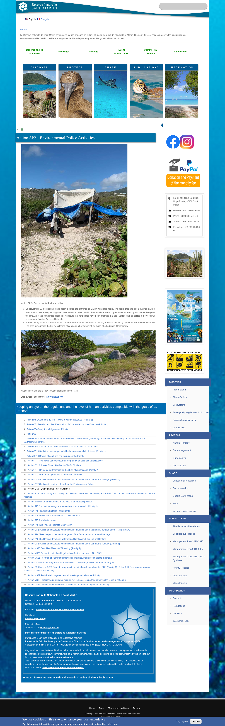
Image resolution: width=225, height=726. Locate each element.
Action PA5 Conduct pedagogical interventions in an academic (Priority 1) (63, 506)
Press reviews (180, 575)
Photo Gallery (180, 397)
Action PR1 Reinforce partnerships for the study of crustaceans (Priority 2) (63, 470)
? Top (218, 689)
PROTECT (75, 67)
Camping (93, 51)
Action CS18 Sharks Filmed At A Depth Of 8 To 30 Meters (55, 465)
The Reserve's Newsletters (186, 526)
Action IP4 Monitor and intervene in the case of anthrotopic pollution (60, 501)
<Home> (24, 29)
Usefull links (179, 427)
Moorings (63, 51)
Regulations (179, 606)
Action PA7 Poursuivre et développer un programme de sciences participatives (65, 460)
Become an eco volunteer (34, 51)
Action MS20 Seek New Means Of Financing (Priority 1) (54, 548)
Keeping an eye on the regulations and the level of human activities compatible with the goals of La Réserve (86, 409)
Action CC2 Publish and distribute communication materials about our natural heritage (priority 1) (74, 543)
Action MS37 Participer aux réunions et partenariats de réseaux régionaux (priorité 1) (68, 584)
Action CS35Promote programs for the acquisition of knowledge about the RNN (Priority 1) (71, 562)
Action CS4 (32, 434)
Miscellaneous (180, 583)
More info (113, 724)
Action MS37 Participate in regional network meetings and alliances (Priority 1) (65, 575)
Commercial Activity (150, 51)
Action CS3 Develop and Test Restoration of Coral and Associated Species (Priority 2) (67, 424)
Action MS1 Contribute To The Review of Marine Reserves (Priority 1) (60, 420)
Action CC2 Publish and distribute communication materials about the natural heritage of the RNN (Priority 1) (79, 530)
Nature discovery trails (184, 420)
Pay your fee (180, 51)
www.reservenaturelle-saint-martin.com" (63, 667)
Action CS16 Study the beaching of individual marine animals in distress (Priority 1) (66, 451)
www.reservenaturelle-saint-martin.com (53, 657)
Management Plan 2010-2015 (188, 541)
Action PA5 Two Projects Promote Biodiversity (50, 525)
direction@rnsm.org (35, 618)
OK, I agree (182, 721)
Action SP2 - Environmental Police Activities (49, 489)
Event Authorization (121, 51)
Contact (177, 598)
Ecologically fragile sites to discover (191, 412)
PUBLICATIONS (146, 67)
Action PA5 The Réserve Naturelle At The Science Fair (54, 515)
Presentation (179, 389)
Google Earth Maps (183, 496)
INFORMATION (182, 67)
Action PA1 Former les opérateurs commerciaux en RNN (55, 474)
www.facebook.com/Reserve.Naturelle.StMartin (60, 609)
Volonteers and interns (184, 511)
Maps (175, 503)
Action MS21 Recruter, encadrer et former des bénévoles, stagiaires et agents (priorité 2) (70, 558)
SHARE (111, 67)
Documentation (180, 488)
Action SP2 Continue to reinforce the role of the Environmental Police (61, 484)
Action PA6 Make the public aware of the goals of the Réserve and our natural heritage (69, 534)
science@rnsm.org (49, 627)
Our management (182, 450)
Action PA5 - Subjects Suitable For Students (49, 511)
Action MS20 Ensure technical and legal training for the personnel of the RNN (64, 553)
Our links (177, 613)
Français (43, 19)
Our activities (179, 465)
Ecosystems (179, 405)
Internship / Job (181, 621)
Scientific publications (184, 533)
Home (21, 129)
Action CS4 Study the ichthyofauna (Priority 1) (49, 429)
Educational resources (184, 480)
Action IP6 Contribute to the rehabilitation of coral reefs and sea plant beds (62, 446)
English (30, 19)
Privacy (136, 708)
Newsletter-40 (54, 396)
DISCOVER (39, 67)
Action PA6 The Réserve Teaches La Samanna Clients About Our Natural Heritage (67, 539)
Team (101, 708)
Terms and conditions (118, 708)
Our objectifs (179, 458)
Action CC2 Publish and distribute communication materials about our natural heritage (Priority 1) (74, 479)
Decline (196, 721)
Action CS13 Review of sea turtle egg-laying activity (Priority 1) (56, 456)
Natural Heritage (181, 442)
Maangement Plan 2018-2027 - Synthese (189, 558)
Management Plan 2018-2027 (188, 549)
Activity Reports (181, 567)
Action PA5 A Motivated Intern (42, 520)
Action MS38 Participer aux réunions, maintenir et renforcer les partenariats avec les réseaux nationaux (77, 580)
